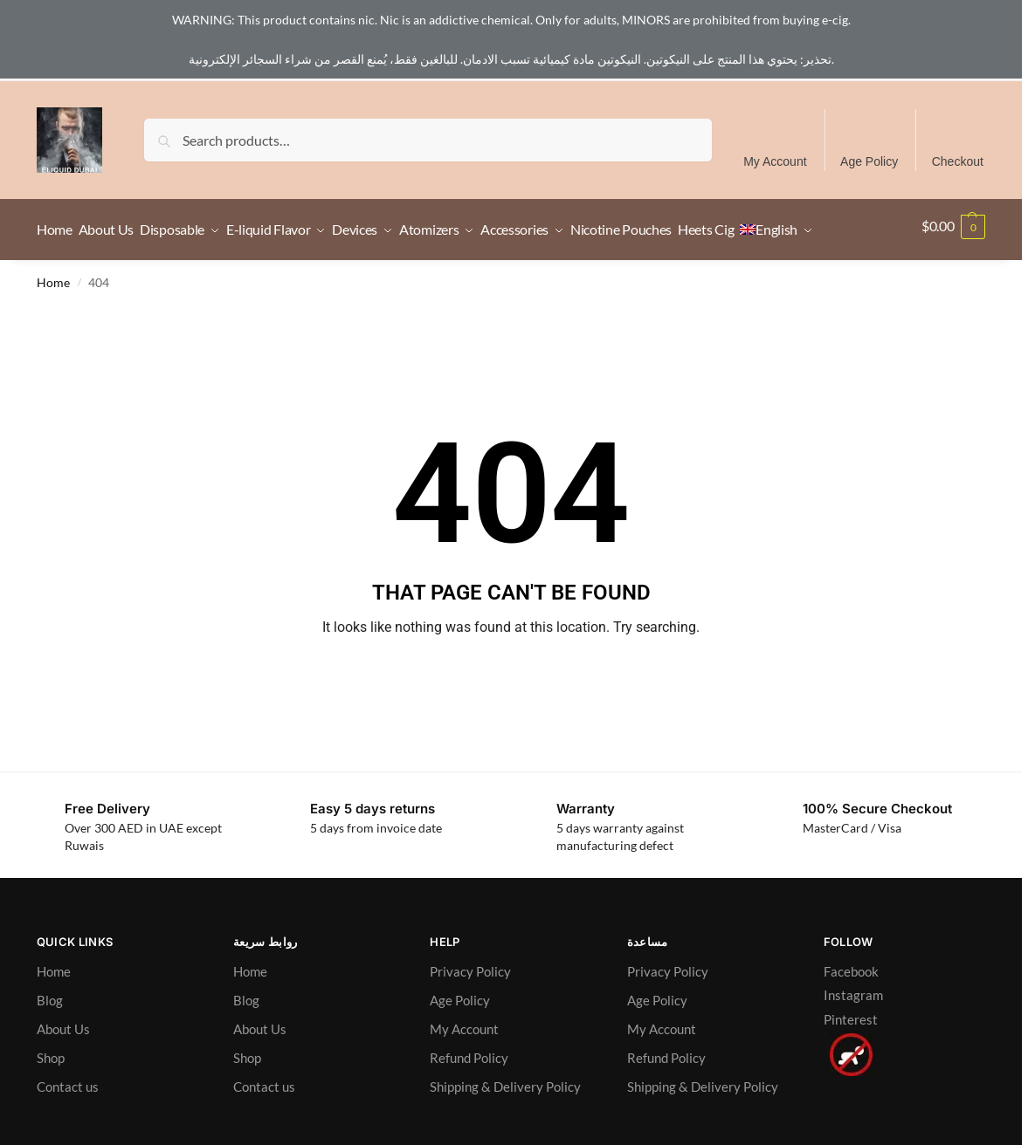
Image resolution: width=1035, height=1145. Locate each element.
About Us (63, 1073)
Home (53, 327)
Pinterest (851, 1064)
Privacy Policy (470, 1016)
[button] (953, 252)
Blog (50, 1044)
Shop (51, 1102)
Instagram (853, 1039)
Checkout (957, 161)
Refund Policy (469, 1102)
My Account (774, 161)
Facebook (851, 1016)
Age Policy (869, 161)
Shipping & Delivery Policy (505, 1131)
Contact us (68, 1131)
